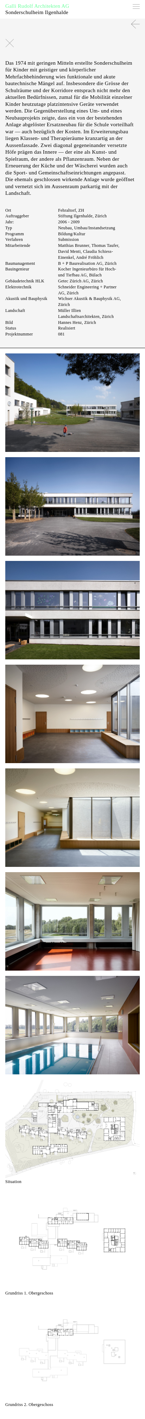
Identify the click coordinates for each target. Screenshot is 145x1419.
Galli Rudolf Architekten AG (37, 6)
